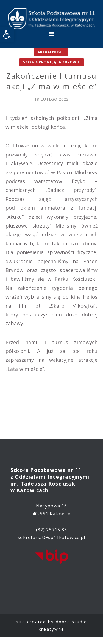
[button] (51, 34)
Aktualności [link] (51, 52)
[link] (7, 34)
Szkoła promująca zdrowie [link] (51, 62)
